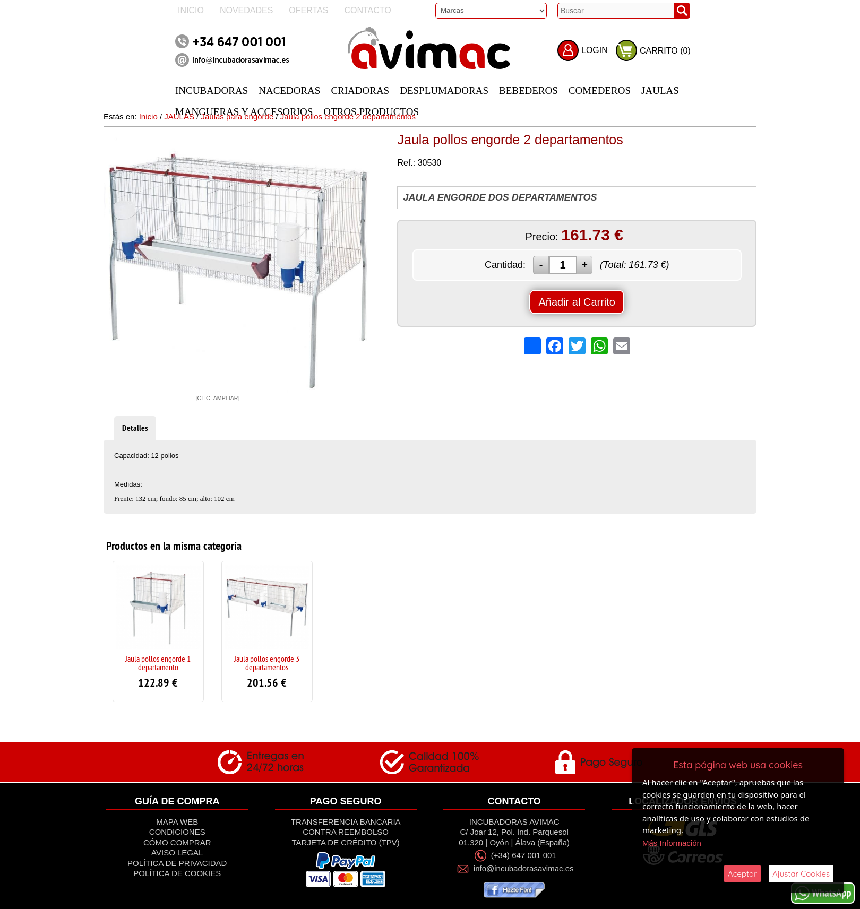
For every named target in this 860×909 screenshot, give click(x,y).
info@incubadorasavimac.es (524, 868)
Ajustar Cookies (801, 874)
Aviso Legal (177, 852)
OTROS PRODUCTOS (371, 111)
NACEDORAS (289, 90)
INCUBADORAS (211, 90)
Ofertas (308, 10)
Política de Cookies (177, 873)
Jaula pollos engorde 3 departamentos (266, 662)
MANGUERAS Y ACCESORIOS (244, 111)
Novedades (246, 10)
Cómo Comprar (177, 842)
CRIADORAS (360, 90)
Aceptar (742, 874)
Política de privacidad (177, 863)
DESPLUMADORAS (444, 90)
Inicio (191, 10)
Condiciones (177, 831)
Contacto (367, 10)
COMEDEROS (600, 90)
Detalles (135, 428)
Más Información (671, 842)
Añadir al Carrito (576, 302)
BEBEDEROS (528, 90)
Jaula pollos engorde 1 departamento (158, 662)
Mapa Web (177, 821)
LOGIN (594, 50)
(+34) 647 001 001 (523, 855)
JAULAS (660, 90)
